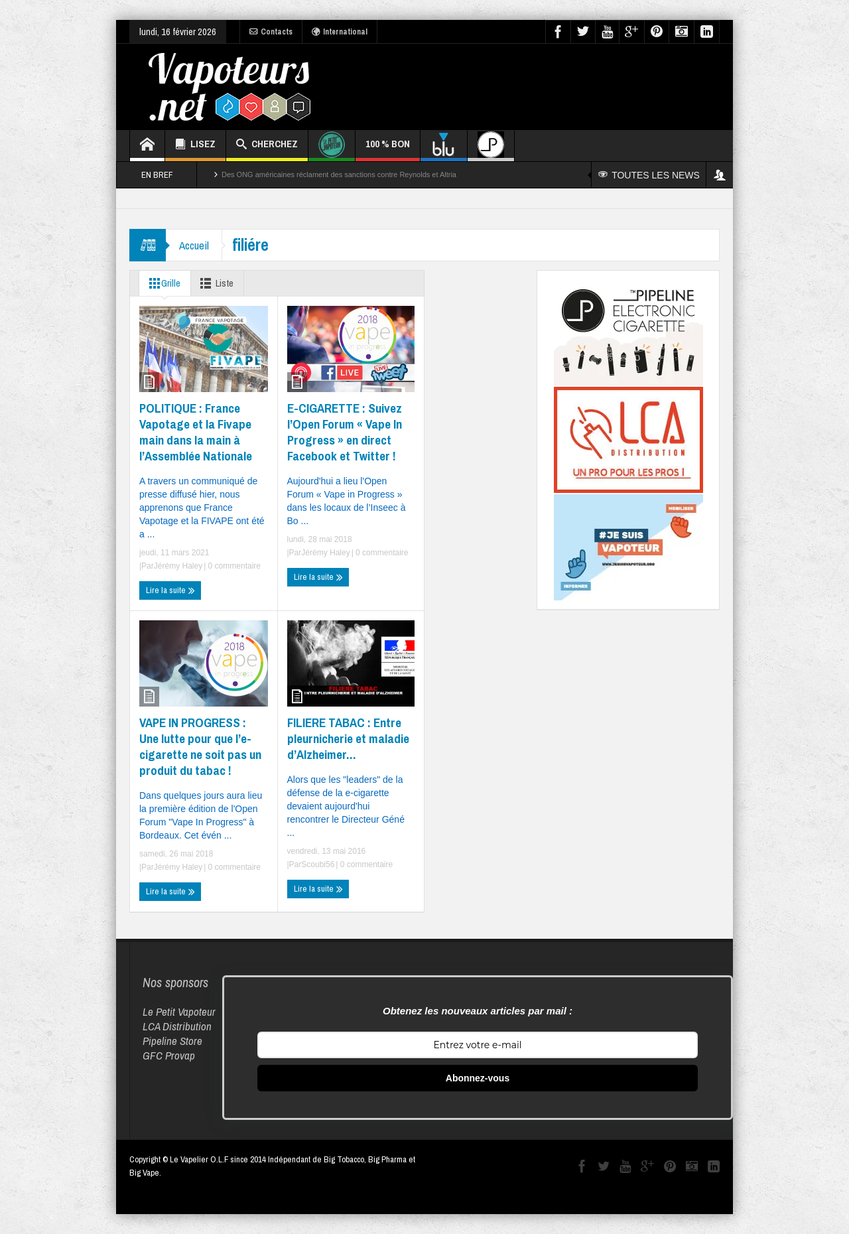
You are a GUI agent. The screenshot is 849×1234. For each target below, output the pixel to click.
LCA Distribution (177, 1026)
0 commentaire (233, 566)
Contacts (271, 32)
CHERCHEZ (267, 145)
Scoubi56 (317, 864)
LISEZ (195, 145)
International (339, 32)
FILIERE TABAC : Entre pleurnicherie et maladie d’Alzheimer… (348, 738)
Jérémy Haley (178, 566)
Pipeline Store (172, 1040)
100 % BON (388, 149)
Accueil (194, 245)
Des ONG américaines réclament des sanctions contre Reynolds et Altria (339, 174)
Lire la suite (170, 590)
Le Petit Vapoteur (179, 1011)
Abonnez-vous (477, 1078)
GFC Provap (169, 1055)
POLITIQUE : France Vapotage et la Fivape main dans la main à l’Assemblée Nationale (195, 432)
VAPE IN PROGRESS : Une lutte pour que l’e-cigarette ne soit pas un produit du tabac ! (200, 746)
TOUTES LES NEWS (649, 175)
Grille (162, 283)
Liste (215, 283)
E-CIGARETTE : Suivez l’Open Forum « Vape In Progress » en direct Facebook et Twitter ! (344, 432)
